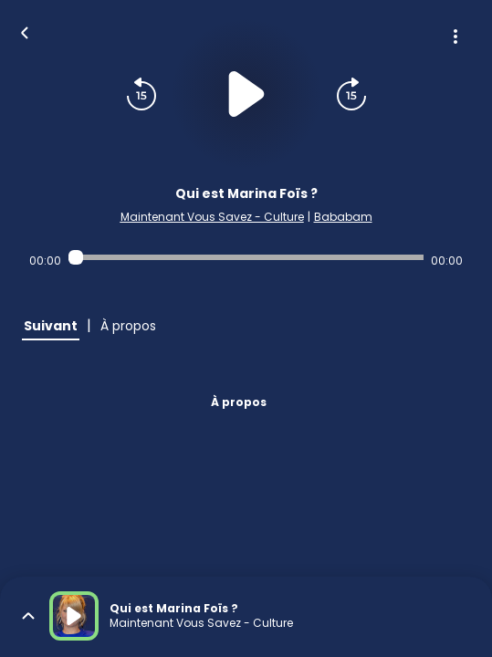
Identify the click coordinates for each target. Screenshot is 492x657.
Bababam (343, 216)
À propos (239, 402)
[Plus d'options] (455, 36)
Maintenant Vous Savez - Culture (212, 216)
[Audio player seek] (246, 257)
